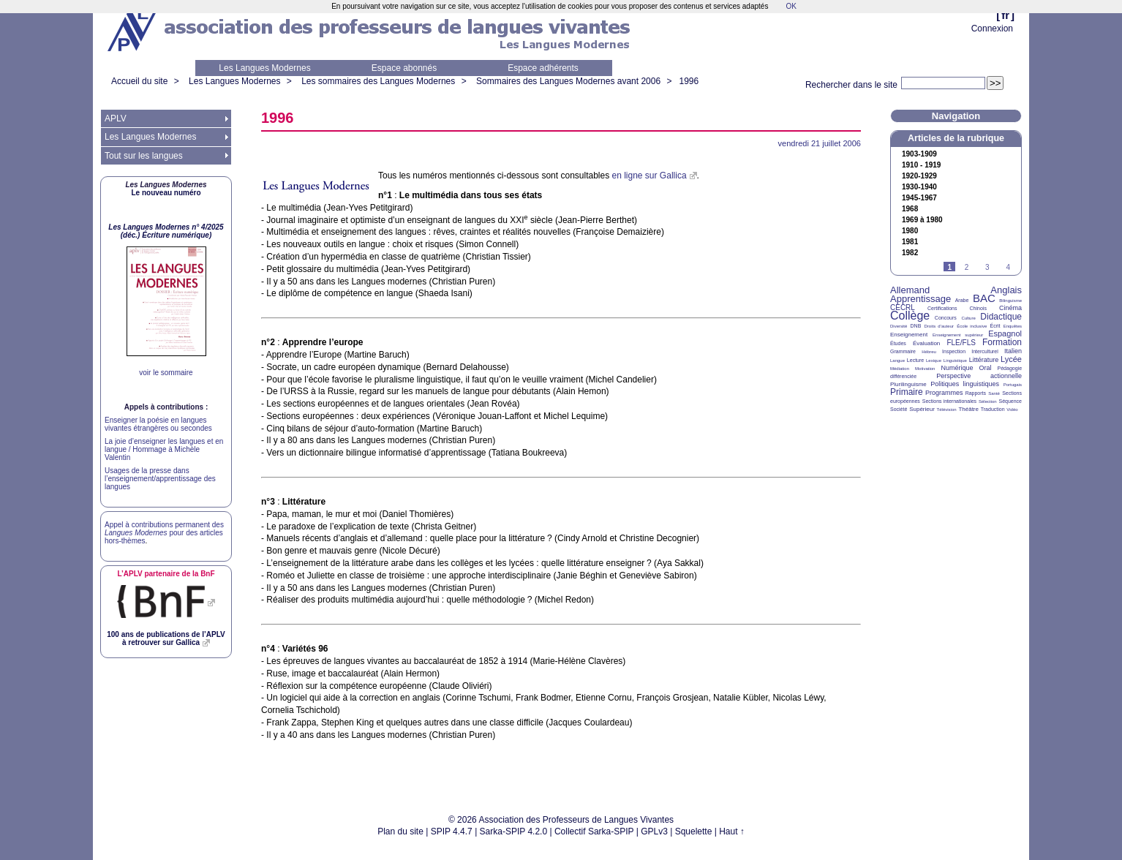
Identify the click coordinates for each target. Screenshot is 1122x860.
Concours (946, 317)
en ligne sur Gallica (649, 175)
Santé (994, 393)
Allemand (910, 289)
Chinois (978, 308)
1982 (910, 253)
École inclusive (972, 326)
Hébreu (929, 352)
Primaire (906, 392)
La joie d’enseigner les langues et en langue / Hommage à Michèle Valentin (164, 449)
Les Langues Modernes (264, 68)
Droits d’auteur (939, 326)
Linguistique (955, 360)
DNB (916, 325)
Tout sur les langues (144, 156)
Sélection (988, 401)
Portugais (1013, 384)
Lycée (1011, 359)
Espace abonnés (404, 68)
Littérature (984, 359)
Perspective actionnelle (979, 376)
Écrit (995, 325)
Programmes (944, 392)
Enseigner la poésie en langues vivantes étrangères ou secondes (158, 424)
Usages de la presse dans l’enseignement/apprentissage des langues (160, 479)
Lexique (933, 360)
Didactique (1001, 317)
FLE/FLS (960, 343)
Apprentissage (920, 298)
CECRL (902, 307)
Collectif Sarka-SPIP (594, 831)
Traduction (993, 409)
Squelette (693, 831)
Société (898, 409)
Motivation (925, 368)
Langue (897, 360)
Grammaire (903, 351)
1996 (689, 81)
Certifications (942, 308)
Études (898, 343)
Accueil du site (139, 81)
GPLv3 (654, 831)
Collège (910, 315)
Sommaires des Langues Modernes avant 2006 (568, 81)
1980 (910, 231)
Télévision (947, 409)
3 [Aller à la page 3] (987, 267)
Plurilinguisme (908, 384)
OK (791, 6)
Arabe (962, 300)
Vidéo (1011, 409)
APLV (116, 118)
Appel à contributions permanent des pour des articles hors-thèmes (164, 533)
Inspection (953, 351)
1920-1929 (919, 176)
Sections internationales (949, 401)
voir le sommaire (165, 373)
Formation (1002, 342)
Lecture (915, 360)
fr (1005, 15)
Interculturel (984, 351)
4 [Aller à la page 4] (1008, 267)
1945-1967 (919, 198)
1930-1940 (919, 187)
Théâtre (968, 409)
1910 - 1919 (921, 165)
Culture (968, 318)
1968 (910, 209)
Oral (985, 367)
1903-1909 (919, 154)
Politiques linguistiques (964, 384)
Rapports (975, 393)
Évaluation (926, 343)
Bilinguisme (1010, 300)
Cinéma (1010, 308)
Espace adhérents (543, 68)
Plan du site (400, 831)
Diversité (898, 326)
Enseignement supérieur (958, 335)
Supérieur (922, 409)
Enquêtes (1013, 326)
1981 (910, 242)
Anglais (1006, 289)
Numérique (957, 367)
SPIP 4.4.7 (451, 831)
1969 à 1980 (922, 220)
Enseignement (908, 334)
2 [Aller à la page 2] (967, 267)
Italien (1013, 351)
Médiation (899, 368)
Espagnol (1005, 333)
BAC (984, 298)
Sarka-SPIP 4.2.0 (514, 831)
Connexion (992, 28)
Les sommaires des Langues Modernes (378, 81)
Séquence (1010, 401)
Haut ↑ (732, 831)
